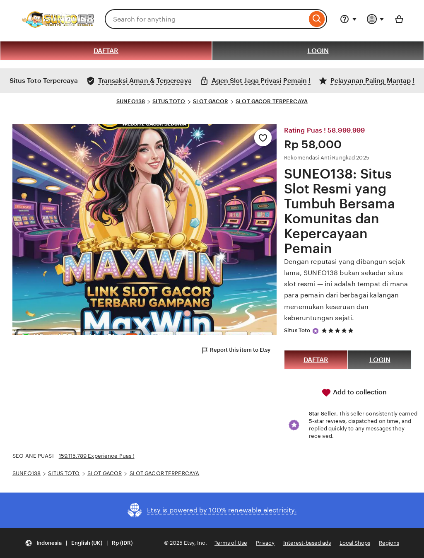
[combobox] (206, 19)
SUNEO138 (130, 101)
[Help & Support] (348, 19)
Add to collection (354, 393)
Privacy (265, 543)
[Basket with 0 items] (399, 19)
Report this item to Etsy (235, 350)
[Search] (317, 19)
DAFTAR (106, 51)
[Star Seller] (315, 331)
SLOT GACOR (210, 101)
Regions (389, 543)
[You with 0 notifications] (375, 19)
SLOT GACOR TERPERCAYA (272, 101)
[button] (79, 543)
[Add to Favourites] (263, 137)
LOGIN (318, 51)
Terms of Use (230, 543)
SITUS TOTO (168, 101)
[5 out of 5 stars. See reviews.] (339, 331)
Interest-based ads (307, 543)
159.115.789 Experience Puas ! (97, 456)
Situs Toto (297, 330)
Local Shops (355, 543)
